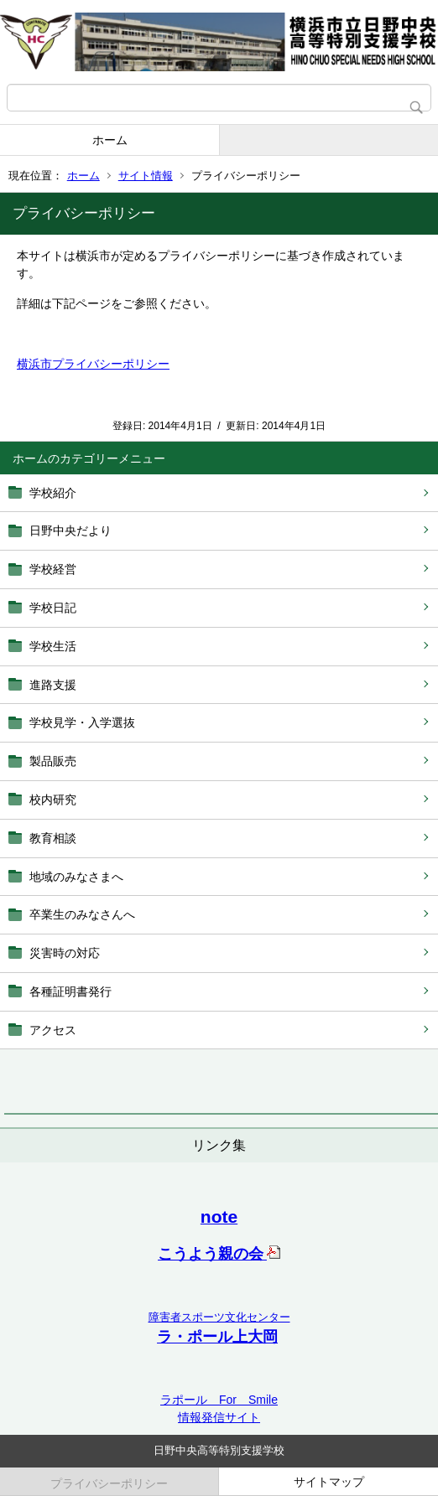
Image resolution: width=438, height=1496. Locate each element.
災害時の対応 (64, 953)
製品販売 (52, 761)
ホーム (110, 140)
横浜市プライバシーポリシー (93, 363)
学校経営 (52, 569)
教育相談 (52, 838)
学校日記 (52, 607)
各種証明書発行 (70, 991)
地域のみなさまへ (76, 876)
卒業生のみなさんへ (82, 914)
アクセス (52, 1030)
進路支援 (52, 684)
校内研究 (52, 799)
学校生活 (52, 646)
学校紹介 (52, 493)
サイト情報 (145, 175)
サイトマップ (329, 1481)
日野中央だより (70, 530)
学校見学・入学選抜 (82, 722)
